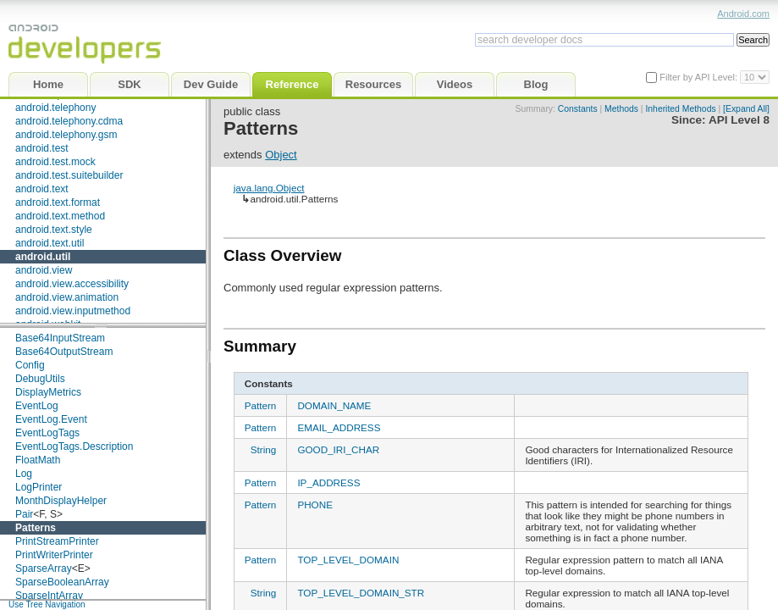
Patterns (35, 528)
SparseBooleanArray (62, 582)
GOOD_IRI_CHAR (338, 449)
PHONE (315, 504)
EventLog (36, 406)
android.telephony (55, 108)
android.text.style (53, 230)
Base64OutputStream (64, 352)
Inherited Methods (680, 109)
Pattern (261, 405)
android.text (42, 189)
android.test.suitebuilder (69, 175)
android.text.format (57, 202)
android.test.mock (55, 162)
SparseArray (43, 568)
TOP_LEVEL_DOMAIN (348, 559)
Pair (24, 514)
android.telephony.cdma (69, 121)
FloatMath (37, 460)
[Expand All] (746, 109)
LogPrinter (38, 487)
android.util (42, 257)
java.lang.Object (269, 187)
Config (30, 365)
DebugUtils (40, 379)
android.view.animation (67, 297)
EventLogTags (47, 433)
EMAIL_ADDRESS (338, 427)
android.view (43, 270)
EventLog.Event (51, 419)
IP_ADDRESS (328, 482)
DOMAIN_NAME (334, 405)
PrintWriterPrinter (54, 555)
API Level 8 (739, 120)
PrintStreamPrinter (57, 541)
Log (23, 474)
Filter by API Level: (699, 77)
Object (281, 154)
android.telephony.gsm (66, 135)
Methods (621, 109)
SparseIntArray (49, 596)
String (264, 449)
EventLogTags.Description (74, 446)
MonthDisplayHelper (61, 501)
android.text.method (60, 216)
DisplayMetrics (48, 392)
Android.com (743, 13)
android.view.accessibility (72, 284)
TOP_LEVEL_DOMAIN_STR (360, 592)
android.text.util (49, 243)
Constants (578, 109)
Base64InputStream (60, 338)
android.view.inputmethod (72, 311)
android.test (42, 148)
